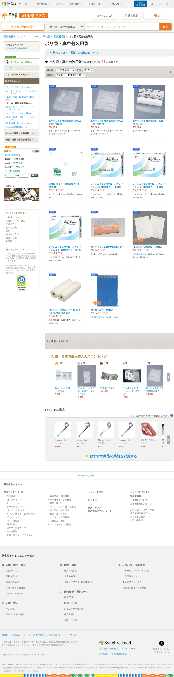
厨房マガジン (94, 507)
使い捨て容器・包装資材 (19, 133)
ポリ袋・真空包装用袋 (16, 48)
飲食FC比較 (70, 597)
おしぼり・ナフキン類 (18, 113)
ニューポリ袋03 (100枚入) (62, 389)
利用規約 (103, 654)
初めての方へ (106, 15)
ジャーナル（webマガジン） (136, 570)
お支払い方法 (12, 234)
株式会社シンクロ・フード (123, 648)
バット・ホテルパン (16, 510)
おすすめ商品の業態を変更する (111, 456)
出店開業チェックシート (134, 582)
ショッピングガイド (140, 492)
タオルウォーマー (15, 507)
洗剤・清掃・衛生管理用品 (20, 139)
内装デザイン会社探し (16, 588)
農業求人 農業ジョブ (157, 668)
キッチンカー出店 (14, 593)
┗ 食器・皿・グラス (57, 514)
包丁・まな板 (13, 521)
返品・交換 (11, 238)
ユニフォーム (14, 68)
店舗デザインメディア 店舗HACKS (133, 668)
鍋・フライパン (14, 499)
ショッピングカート (97, 492)
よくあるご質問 (137, 516)
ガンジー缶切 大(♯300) (148, 441)
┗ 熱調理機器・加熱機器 (59, 499)
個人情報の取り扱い (140, 513)
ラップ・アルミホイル (18, 87)
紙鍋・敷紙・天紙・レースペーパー (21, 118)
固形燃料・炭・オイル (18, 123)
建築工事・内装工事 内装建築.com (104, 668)
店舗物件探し (12, 570)
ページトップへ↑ (87, 475)
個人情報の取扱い (120, 654)
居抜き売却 (11, 576)
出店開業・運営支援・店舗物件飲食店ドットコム (41, 664)
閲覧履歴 (131, 15)
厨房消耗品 (12, 81)
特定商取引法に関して (141, 504)
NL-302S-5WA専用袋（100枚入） (148, 247)
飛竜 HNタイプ (107, 388)
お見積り (10, 241)
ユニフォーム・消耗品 (21, 62)
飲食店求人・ (111, 664)
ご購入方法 (11, 224)
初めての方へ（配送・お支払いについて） (77, 52)
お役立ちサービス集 (74, 608)
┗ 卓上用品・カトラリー (59, 510)
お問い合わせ (136, 520)
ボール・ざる (13, 517)
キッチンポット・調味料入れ (21, 514)
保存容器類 (12, 531)
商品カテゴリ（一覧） (14, 492)
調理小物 (11, 524)
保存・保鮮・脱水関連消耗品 (20, 98)
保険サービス (70, 620)
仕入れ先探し (70, 570)
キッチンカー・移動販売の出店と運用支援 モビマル (68, 668)
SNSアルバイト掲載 (15, 614)
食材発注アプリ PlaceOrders (78, 582)
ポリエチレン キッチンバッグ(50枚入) (132, 391)
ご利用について (13, 217)
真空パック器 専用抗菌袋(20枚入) (155, 389)
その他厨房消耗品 (16, 127)
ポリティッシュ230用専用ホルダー (107, 247)
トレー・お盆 (13, 503)
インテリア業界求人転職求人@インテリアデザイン (148, 664)
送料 (8, 231)
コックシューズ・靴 (17, 74)
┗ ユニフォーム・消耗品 (59, 524)
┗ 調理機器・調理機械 (58, 496)
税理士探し (69, 614)
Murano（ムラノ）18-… (61, 441)
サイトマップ (70, 635)
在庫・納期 (11, 227)
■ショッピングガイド (16, 213)
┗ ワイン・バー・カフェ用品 (61, 507)
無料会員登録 (140, 3)
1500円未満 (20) (12, 155)
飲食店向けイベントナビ (134, 588)
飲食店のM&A (12, 582)
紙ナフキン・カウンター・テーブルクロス (21, 108)
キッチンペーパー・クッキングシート (21, 92)
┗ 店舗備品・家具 (56, 521)
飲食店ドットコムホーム (13, 635)
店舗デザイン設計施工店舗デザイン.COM (79, 664)
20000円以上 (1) (12, 170)
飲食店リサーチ (130, 576)
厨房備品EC (70, 576)
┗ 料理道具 (9, 496)
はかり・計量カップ (16, 528)
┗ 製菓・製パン (55, 503)
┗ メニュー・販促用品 (58, 517)
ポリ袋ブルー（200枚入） (103, 310)
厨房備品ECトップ (13, 484)
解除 (35, 151)
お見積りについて (138, 500)
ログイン (92, 500)
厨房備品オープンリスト (100, 510)
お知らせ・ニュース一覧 (142, 509)
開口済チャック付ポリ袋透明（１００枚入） (86, 391)
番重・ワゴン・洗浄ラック (19, 535)
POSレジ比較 (70, 603)
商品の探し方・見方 (15, 221)
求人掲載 (10, 608)
